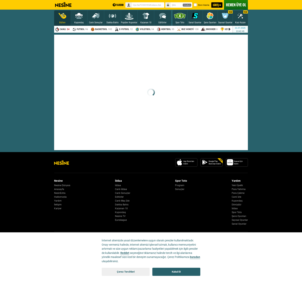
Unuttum (187, 5)
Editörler (119, 197)
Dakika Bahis (121, 204)
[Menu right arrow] (229, 29)
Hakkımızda (60, 197)
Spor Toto (237, 212)
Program (179, 185)
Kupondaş (120, 212)
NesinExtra (59, 193)
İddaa (118, 185)
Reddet (124, 253)
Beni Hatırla (201, 4)
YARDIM (118, 5)
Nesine (63, 4)
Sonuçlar (179, 189)
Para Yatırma (239, 189)
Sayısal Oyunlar (240, 220)
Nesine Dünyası (62, 185)
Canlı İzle (236, 197)
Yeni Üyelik (237, 185)
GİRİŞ (216, 5)
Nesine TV (120, 216)
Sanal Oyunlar (239, 224)
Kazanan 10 (121, 208)
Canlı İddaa (121, 189)
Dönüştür (236, 204)
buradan (195, 257)
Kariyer (57, 208)
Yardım (58, 200)
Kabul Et (176, 271)
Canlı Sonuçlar (122, 193)
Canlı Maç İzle (122, 200)
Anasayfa (59, 189)
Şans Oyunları (239, 216)
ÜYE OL (236, 4)
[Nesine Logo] (61, 162)
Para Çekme (238, 193)
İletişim (58, 204)
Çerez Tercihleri (126, 271)
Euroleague (121, 220)
